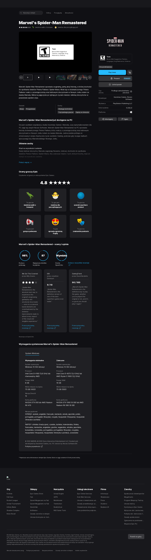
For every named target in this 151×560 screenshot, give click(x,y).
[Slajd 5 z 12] (72, 77)
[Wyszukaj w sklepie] (21, 13)
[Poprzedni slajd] (21, 77)
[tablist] (55, 353)
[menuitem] (48, 13)
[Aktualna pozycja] (28, 77)
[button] (55, 162)
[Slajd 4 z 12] (61, 77)
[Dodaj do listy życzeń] (115, 84)
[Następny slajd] (90, 77)
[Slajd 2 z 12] (39, 77)
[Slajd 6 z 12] (83, 77)
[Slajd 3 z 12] (50, 77)
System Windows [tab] (32, 353)
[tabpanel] (55, 381)
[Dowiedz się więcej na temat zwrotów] (131, 91)
